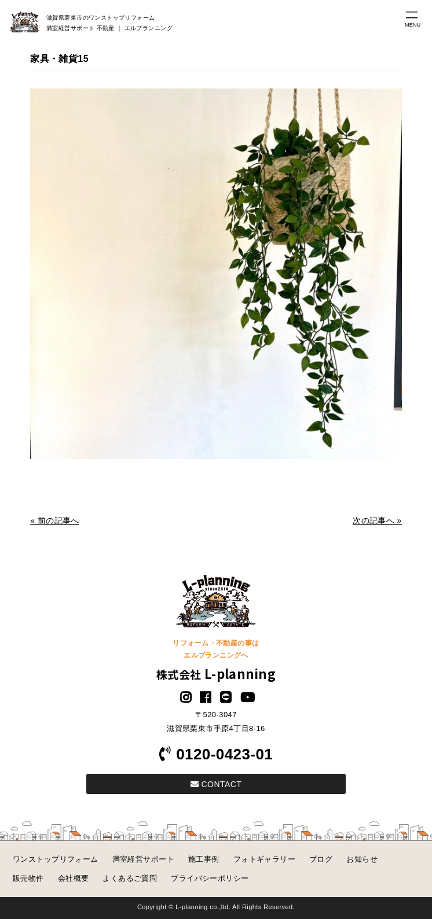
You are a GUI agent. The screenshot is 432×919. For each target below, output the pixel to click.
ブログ (320, 859)
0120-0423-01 (216, 754)
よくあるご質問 (129, 878)
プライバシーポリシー (209, 878)
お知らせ (362, 859)
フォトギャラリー (264, 859)
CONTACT (216, 784)
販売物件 (28, 878)
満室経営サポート (143, 859)
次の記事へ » (377, 520)
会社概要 (73, 878)
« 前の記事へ (54, 520)
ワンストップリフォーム (55, 859)
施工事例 (203, 859)
